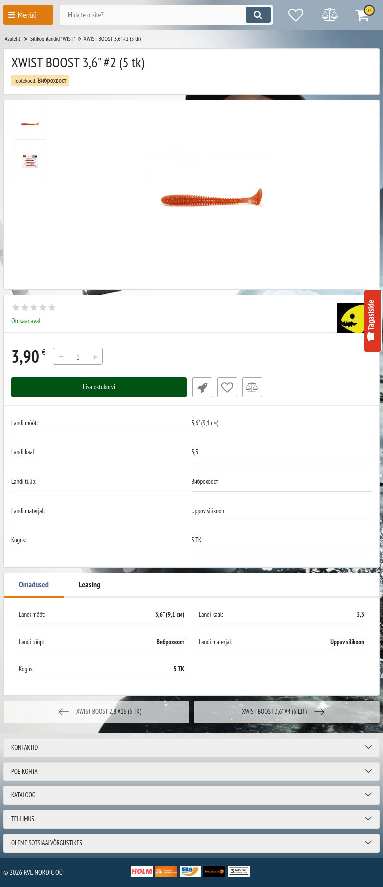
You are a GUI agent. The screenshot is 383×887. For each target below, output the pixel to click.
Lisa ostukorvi (99, 387)
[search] (164, 15)
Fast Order (201, 387)
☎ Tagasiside (370, 320)
